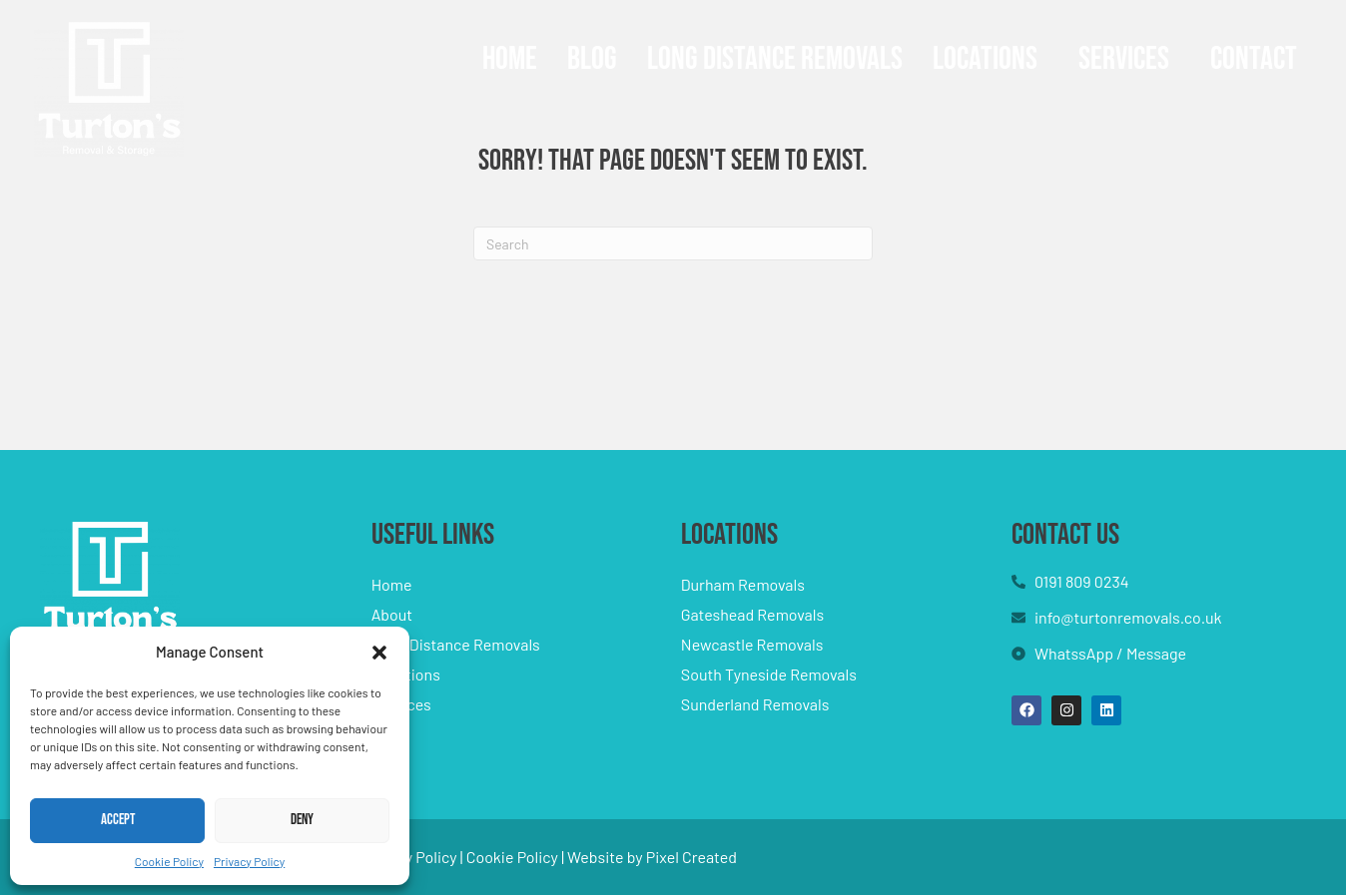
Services (1123, 59)
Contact (1253, 59)
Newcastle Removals (752, 644)
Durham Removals (743, 584)
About (391, 614)
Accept (118, 819)
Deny (302, 819)
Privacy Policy (249, 861)
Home (509, 59)
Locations (985, 59)
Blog (592, 59)
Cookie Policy (169, 861)
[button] (379, 653)
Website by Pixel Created (652, 856)
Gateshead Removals (752, 614)
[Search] (673, 243)
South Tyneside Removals (769, 674)
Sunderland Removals (755, 703)
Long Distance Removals (775, 59)
